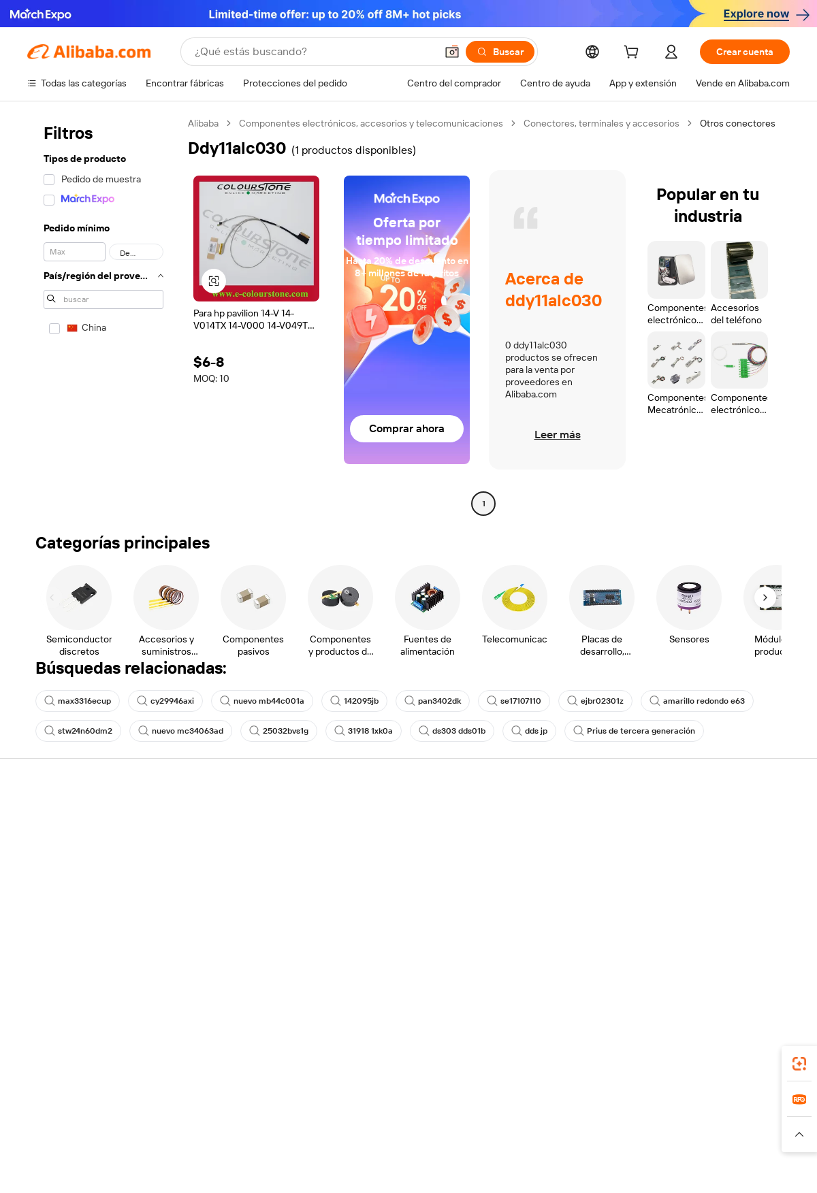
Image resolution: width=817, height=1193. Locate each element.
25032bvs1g (278, 730)
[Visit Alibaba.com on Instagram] (721, 953)
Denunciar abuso (63, 924)
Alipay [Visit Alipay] (388, 1120)
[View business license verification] (526, 1167)
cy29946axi (165, 701)
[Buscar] (500, 52)
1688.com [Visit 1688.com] (250, 1120)
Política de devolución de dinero (251, 846)
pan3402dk (432, 701)
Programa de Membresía (392, 846)
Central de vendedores (545, 846)
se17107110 (514, 701)
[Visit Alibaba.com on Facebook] (660, 953)
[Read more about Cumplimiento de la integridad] (729, 1140)
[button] (452, 52)
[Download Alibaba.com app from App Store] (643, 1059)
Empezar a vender (535, 820)
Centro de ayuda (62, 820)
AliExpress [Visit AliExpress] (196, 1120)
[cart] (634, 53)
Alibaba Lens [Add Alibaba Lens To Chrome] (92, 1059)
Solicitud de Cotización (388, 820)
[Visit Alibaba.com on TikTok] (762, 953)
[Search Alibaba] (314, 51)
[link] (799, 1063)
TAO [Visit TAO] (533, 1120)
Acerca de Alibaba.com (702, 820)
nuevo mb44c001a (262, 701)
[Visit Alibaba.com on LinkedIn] (680, 953)
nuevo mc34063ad (180, 730)
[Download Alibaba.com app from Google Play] (744, 1059)
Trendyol (572, 1120)
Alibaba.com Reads (380, 898)
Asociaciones (525, 910)
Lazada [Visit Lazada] (427, 1120)
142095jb (354, 701)
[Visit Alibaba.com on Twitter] (700, 953)
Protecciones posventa (233, 898)
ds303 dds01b (452, 730)
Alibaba (203, 123)
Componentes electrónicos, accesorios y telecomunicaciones (371, 123)
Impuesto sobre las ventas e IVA (408, 872)
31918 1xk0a (363, 730)
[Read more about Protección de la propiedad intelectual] (381, 1140)
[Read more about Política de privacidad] (516, 1140)
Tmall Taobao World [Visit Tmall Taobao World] (323, 1120)
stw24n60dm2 (78, 730)
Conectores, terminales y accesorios (601, 123)
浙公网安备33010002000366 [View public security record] (602, 1167)
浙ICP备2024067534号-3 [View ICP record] (738, 1167)
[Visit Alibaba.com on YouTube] (741, 953)
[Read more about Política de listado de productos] (224, 1140)
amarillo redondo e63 (697, 701)
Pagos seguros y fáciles (233, 820)
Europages (624, 1120)
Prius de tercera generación (634, 730)
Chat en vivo (53, 846)
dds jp (529, 730)
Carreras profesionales (702, 898)
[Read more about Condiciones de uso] (613, 1140)
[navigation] (103, 315)
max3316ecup (77, 701)
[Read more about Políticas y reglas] (58, 1140)
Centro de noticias (693, 872)
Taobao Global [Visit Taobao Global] (483, 1120)
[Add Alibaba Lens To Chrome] (223, 1059)
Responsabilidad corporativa (713, 846)
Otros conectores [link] (737, 123)
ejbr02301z (595, 701)
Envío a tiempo (215, 872)
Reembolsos (53, 898)
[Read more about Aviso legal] (124, 1140)
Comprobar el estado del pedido (95, 872)
